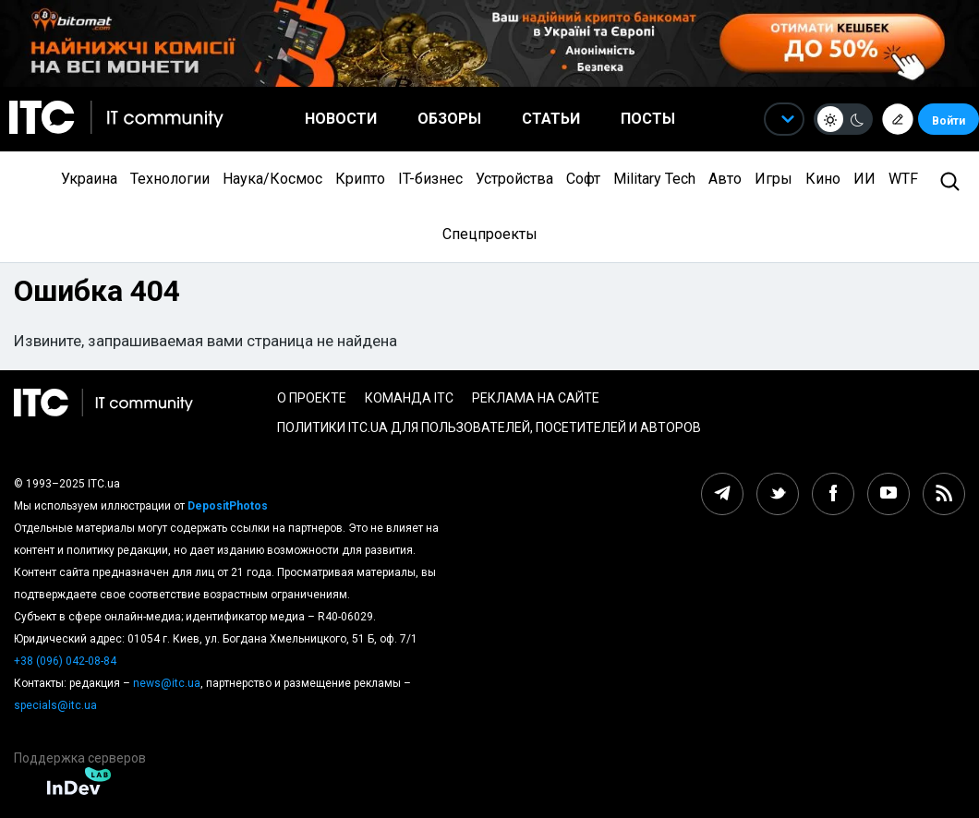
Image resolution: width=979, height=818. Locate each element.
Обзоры (449, 118)
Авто (725, 178)
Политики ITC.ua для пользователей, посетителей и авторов (489, 427)
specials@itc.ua (55, 705)
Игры (773, 178)
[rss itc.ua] (944, 494)
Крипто (360, 178)
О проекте (311, 398)
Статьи (551, 118)
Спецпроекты (490, 234)
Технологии (170, 178)
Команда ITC (409, 398)
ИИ (864, 178)
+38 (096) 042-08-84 (65, 661)
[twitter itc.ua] (777, 494)
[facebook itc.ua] (833, 494)
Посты (648, 118)
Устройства (514, 178)
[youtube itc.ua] (888, 494)
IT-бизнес (430, 178)
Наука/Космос (272, 178)
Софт (583, 178)
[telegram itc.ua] (722, 494)
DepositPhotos (227, 505)
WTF (903, 178)
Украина (89, 178)
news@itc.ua (166, 683)
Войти (948, 120)
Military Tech (654, 178)
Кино (822, 178)
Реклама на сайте (535, 398)
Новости (341, 118)
